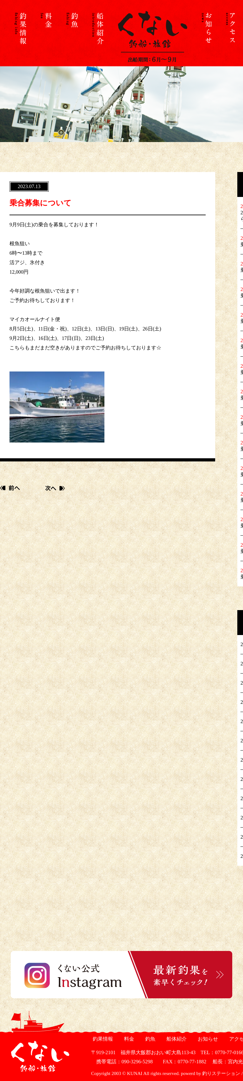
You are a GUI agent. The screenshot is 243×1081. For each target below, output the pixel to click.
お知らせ (207, 1039)
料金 (128, 1039)
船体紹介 (176, 1039)
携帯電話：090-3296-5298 (122, 1061)
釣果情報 (102, 1039)
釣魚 (149, 1039)
